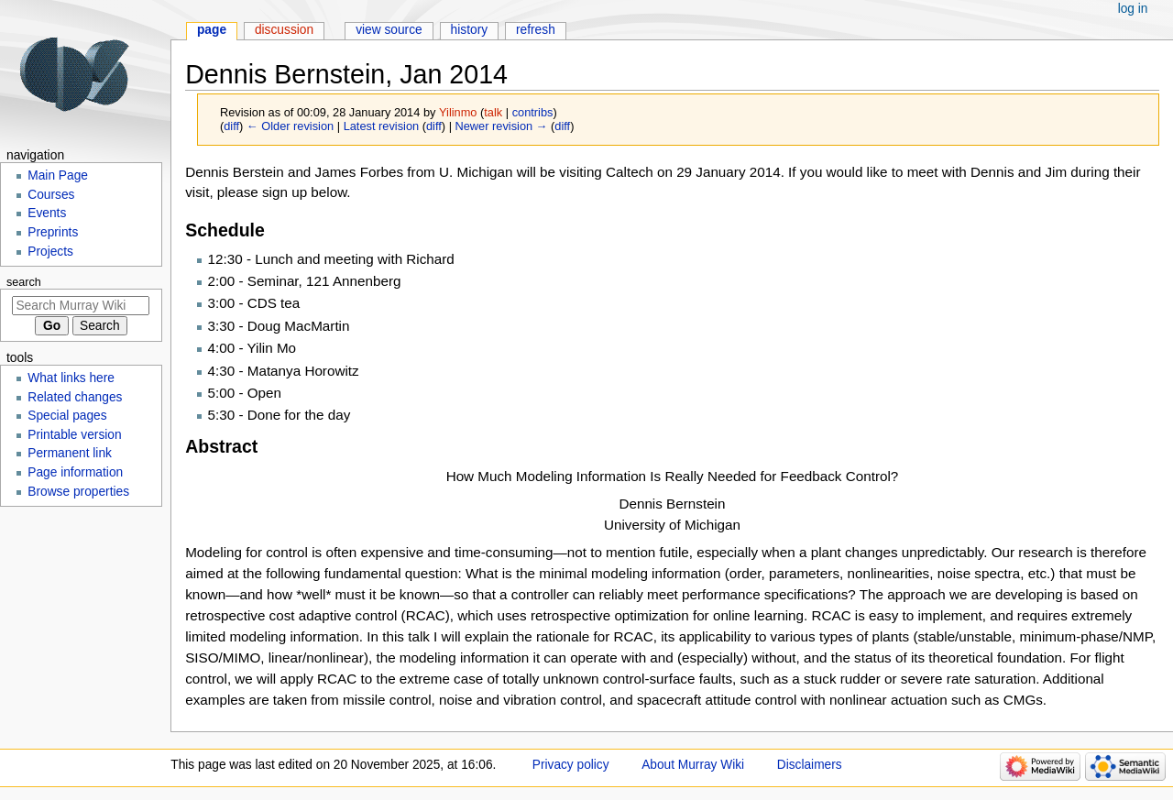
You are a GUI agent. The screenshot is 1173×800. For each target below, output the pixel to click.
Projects (50, 251)
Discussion (284, 30)
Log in (1133, 9)
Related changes (74, 397)
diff (231, 126)
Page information (75, 472)
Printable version (74, 435)
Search (23, 282)
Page (211, 30)
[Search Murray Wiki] (80, 305)
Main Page (57, 175)
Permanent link (69, 453)
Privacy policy (570, 765)
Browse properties (78, 492)
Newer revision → (501, 126)
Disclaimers (809, 765)
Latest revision (382, 126)
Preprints (52, 232)
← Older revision (290, 126)
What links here (71, 378)
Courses (50, 195)
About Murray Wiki (692, 765)
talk (493, 112)
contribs (533, 112)
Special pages (66, 415)
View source (389, 30)
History (469, 30)
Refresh (535, 30)
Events (46, 213)
